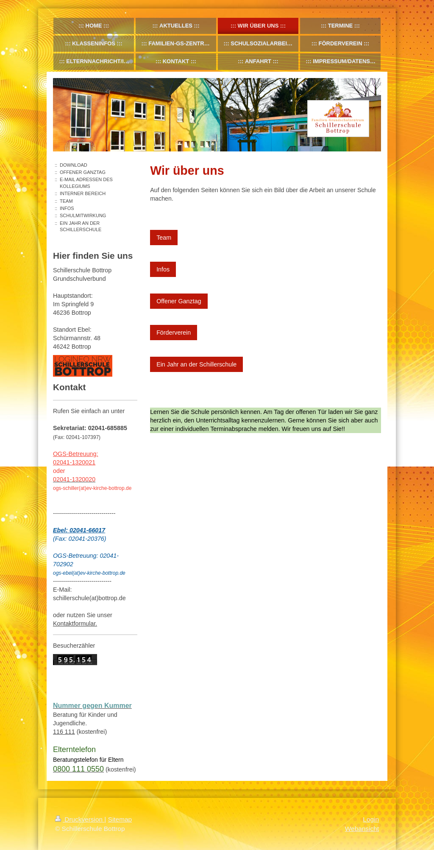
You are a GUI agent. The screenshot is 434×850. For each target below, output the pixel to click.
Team (163, 237)
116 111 (64, 731)
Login (371, 819)
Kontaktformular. (75, 623)
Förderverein (173, 332)
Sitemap (120, 819)
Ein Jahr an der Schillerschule (196, 364)
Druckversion (79, 819)
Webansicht (362, 828)
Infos (163, 269)
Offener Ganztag (178, 301)
